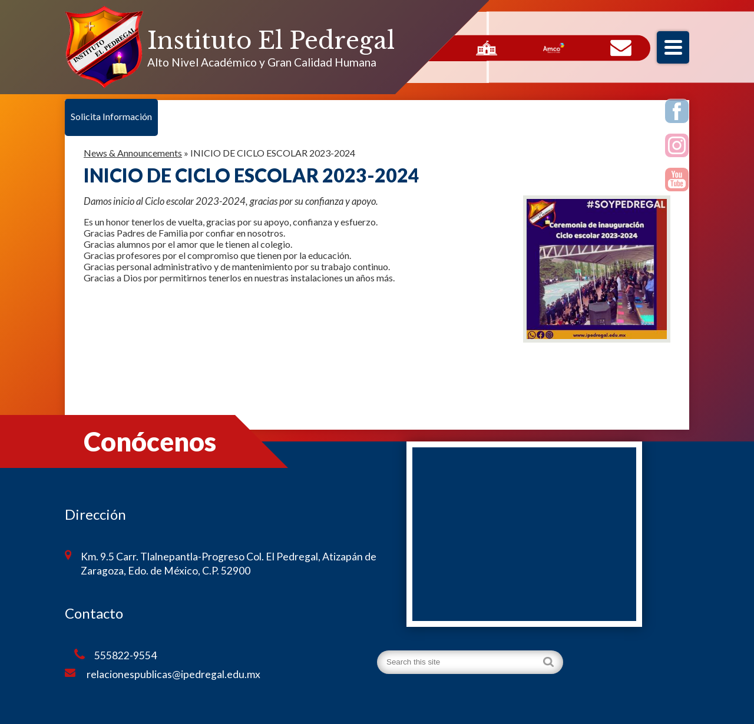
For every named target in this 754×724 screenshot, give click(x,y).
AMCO (553, 48)
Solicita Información (111, 116)
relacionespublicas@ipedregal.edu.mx (162, 673)
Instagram (677, 147)
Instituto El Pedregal (271, 40)
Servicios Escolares (486, 48)
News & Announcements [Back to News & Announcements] (133, 152)
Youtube (677, 181)
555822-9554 (115, 655)
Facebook (677, 113)
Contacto (620, 48)
